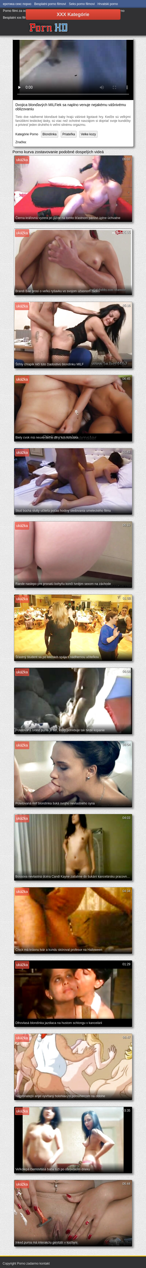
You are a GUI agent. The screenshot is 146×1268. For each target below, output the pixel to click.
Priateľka (68, 134)
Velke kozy (88, 134)
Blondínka (50, 134)
